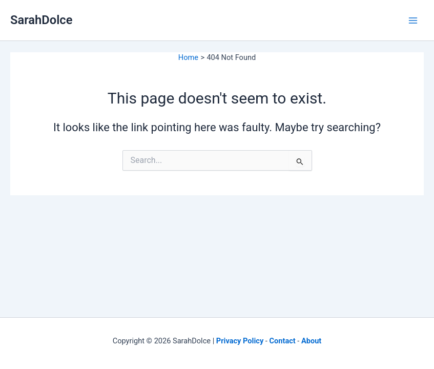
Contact (283, 340)
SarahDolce (41, 20)
